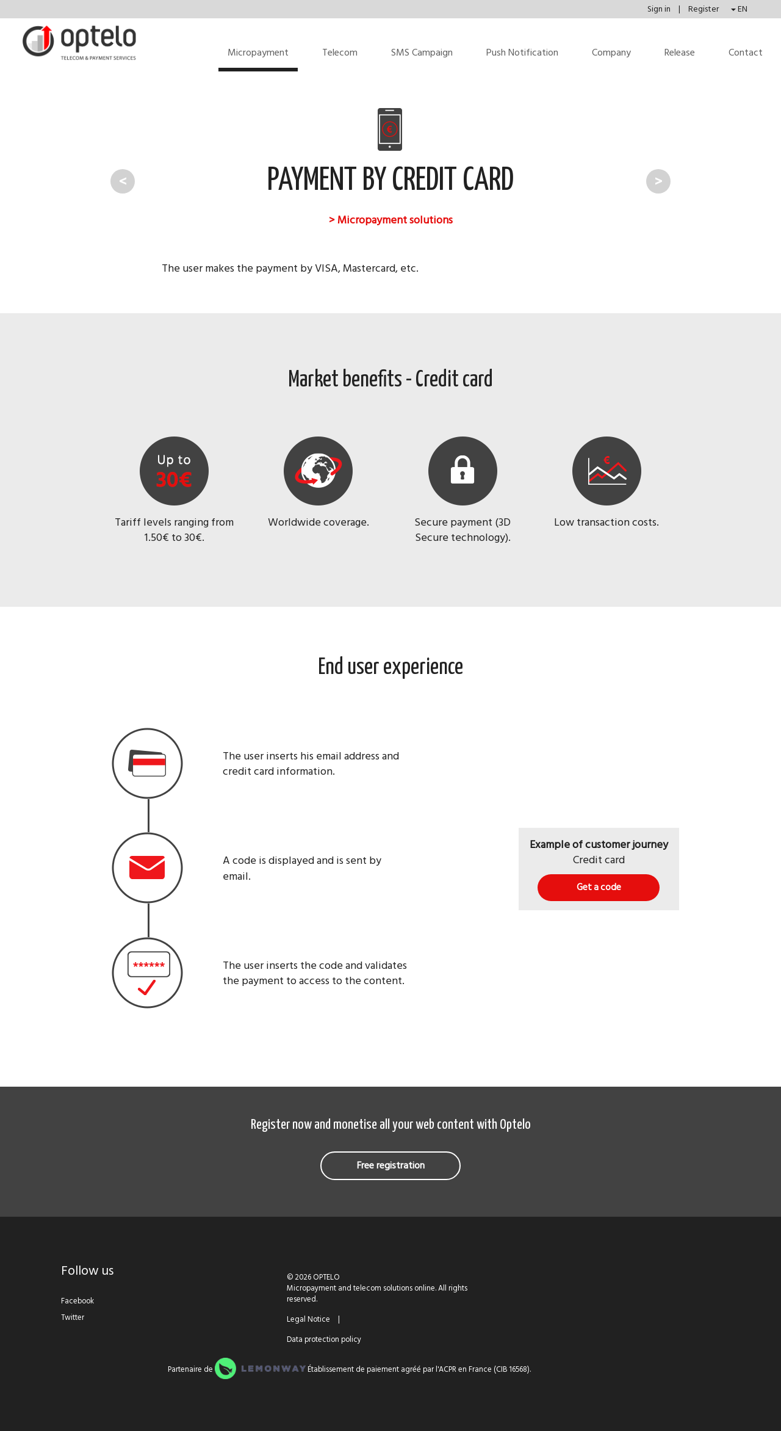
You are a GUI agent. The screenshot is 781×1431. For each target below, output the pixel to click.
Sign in (659, 9)
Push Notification (522, 52)
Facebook (77, 1301)
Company (611, 52)
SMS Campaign (422, 52)
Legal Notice (308, 1319)
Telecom (340, 52)
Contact (746, 52)
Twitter (72, 1317)
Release (679, 52)
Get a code (599, 887)
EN (739, 9)
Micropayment (258, 52)
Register (703, 9)
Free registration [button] (391, 1165)
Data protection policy (324, 1339)
